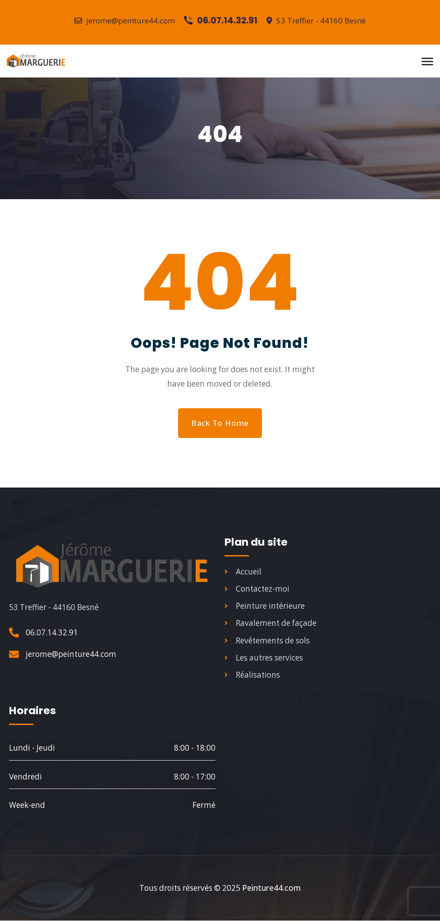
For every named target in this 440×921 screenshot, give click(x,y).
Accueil (243, 572)
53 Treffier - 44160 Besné (317, 20)
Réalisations (252, 678)
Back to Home (220, 423)
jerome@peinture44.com (124, 20)
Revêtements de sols (267, 643)
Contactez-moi (257, 590)
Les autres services (264, 661)
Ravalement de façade (270, 625)
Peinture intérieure (265, 607)
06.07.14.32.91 (52, 633)
